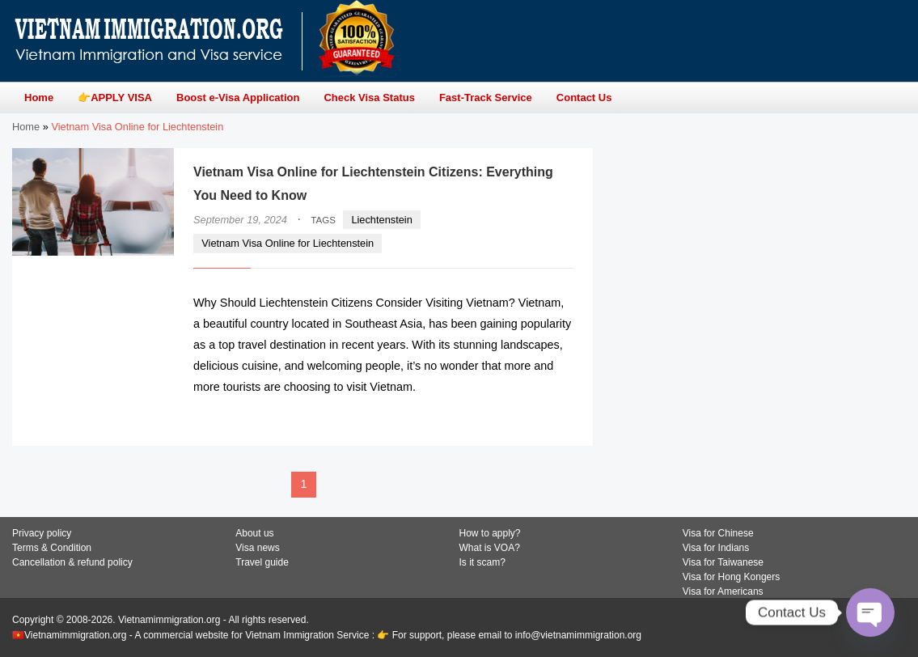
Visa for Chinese (718, 533)
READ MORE (525, 418)
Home (26, 127)
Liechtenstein (381, 220)
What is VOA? (489, 547)
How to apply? (490, 533)
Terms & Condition (51, 547)
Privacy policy (41, 533)
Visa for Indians (716, 547)
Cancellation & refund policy (72, 562)
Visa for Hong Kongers (732, 577)
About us (254, 533)
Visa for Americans (723, 591)
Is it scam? (482, 562)
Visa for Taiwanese (723, 562)
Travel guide (262, 562)
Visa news (257, 547)
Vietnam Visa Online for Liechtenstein (287, 243)
